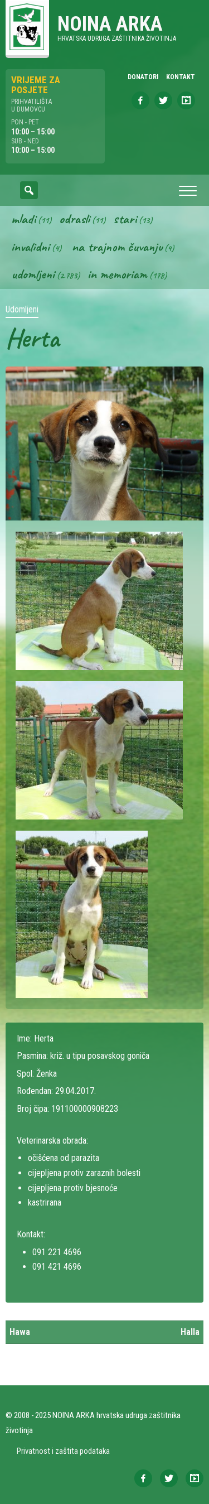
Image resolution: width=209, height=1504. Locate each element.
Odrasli (74, 218)
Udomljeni (33, 274)
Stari (125, 218)
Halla (190, 1332)
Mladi (23, 218)
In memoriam (117, 274)
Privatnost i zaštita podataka (63, 1451)
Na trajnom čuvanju (117, 246)
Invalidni (30, 246)
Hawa (19, 1332)
